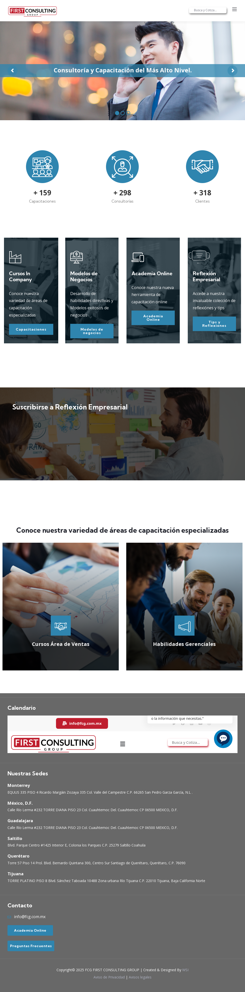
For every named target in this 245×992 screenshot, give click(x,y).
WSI (185, 969)
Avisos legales (140, 977)
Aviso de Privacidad (109, 977)
